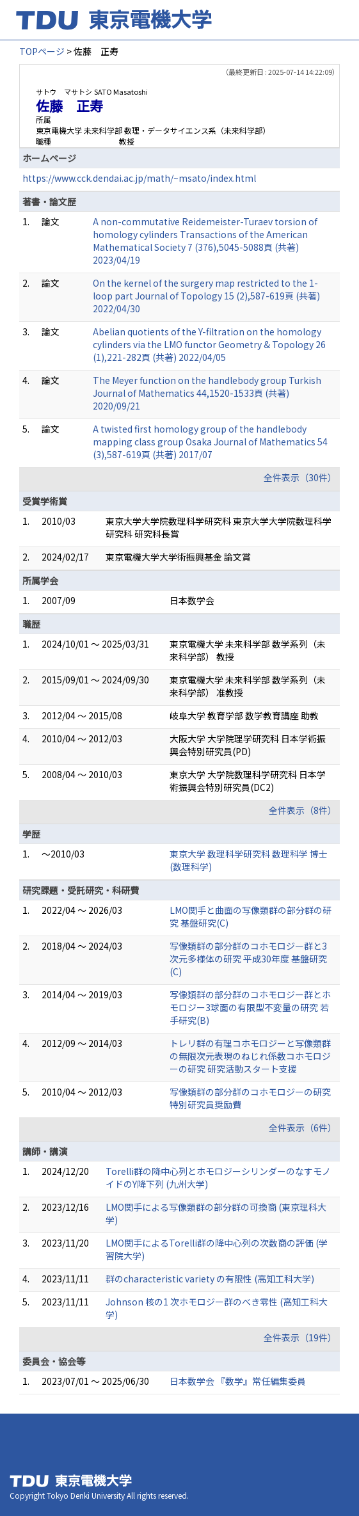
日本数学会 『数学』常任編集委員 (238, 1381)
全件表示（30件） (300, 477)
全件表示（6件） (303, 1127)
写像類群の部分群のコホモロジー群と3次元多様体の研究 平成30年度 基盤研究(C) (248, 958)
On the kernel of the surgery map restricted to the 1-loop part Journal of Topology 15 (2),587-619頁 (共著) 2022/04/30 (206, 295)
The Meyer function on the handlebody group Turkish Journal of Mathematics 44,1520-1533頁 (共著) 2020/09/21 (207, 393)
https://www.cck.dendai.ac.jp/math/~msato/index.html (139, 178)
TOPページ (42, 51)
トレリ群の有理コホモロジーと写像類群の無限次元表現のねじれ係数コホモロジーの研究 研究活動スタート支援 (250, 1056)
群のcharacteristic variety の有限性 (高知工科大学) (210, 1278)
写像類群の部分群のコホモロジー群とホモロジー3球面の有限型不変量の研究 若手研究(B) (250, 1007)
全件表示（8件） (303, 810)
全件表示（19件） (300, 1337)
